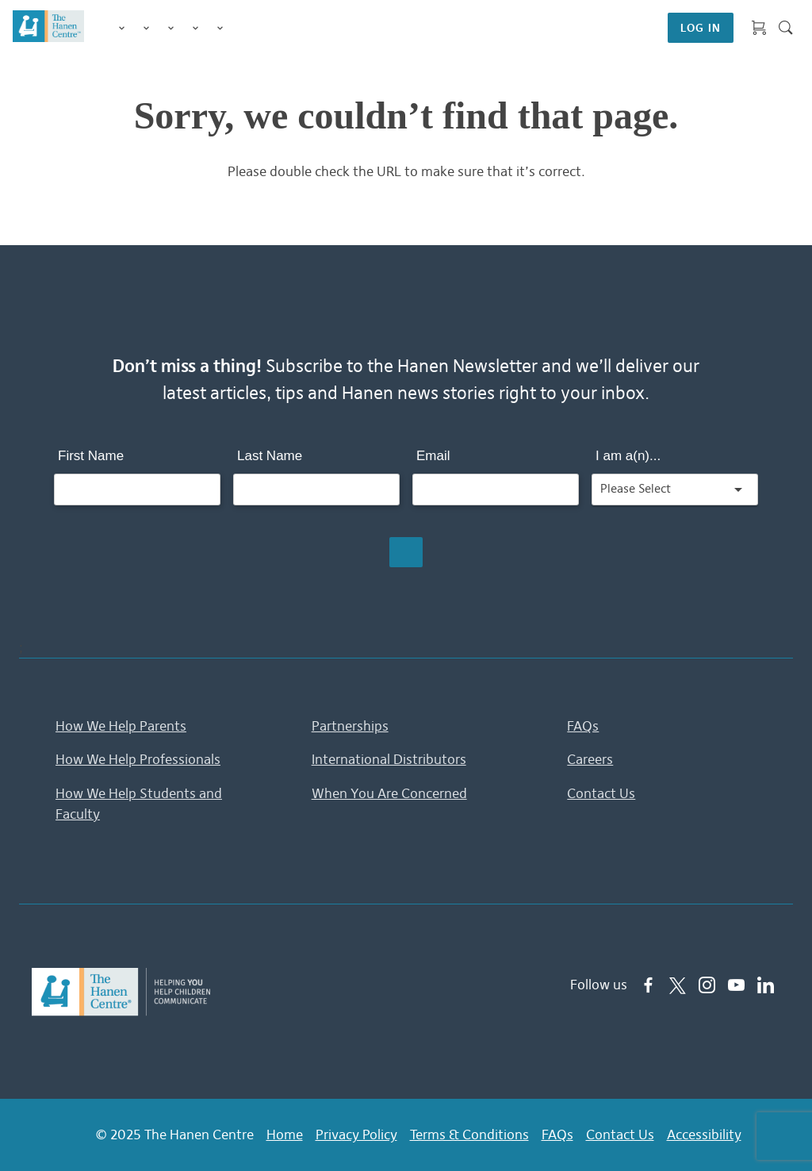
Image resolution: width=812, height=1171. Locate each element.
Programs (146, 29)
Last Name (269, 455)
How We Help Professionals (138, 759)
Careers (590, 759)
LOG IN (700, 28)
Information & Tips (195, 29)
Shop (238, 27)
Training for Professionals (171, 29)
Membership (220, 29)
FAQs (583, 726)
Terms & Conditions (469, 1134)
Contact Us (601, 793)
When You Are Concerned (389, 793)
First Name (91, 455)
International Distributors (389, 759)
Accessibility (704, 1134)
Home (284, 1134)
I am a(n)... (628, 455)
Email (433, 455)
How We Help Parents (121, 726)
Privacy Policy (356, 1134)
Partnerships (350, 726)
